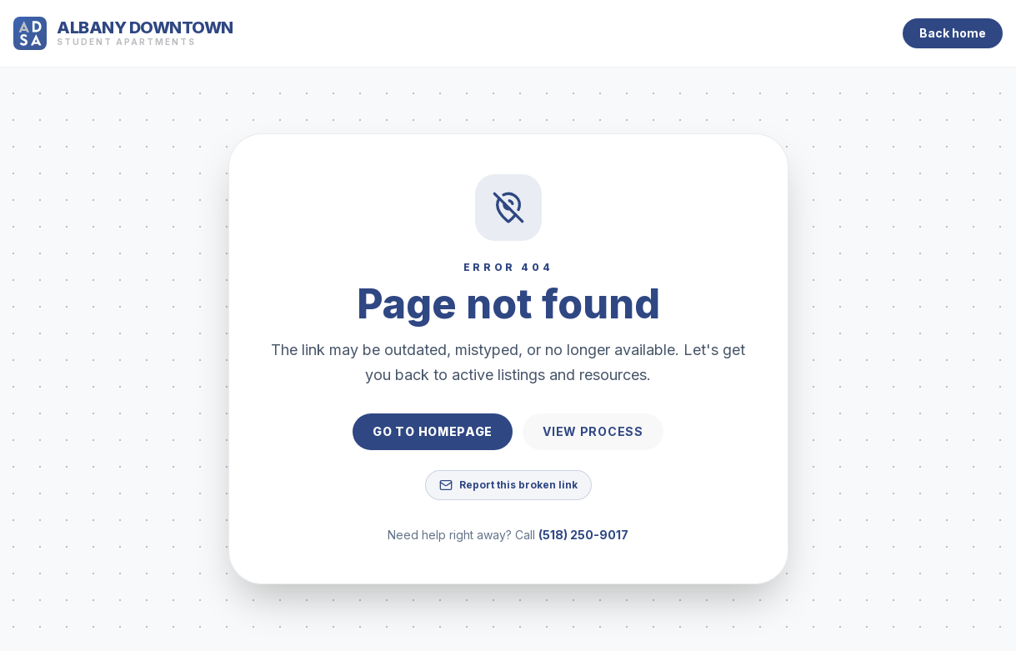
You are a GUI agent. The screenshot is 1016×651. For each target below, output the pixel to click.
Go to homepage (433, 431)
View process (593, 431)
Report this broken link (508, 485)
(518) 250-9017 (583, 535)
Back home (952, 33)
